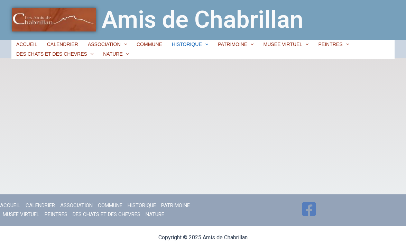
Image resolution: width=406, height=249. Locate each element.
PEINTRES (334, 44)
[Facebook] (309, 209)
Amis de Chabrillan (202, 20)
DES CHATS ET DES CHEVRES (54, 54)
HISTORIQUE (190, 44)
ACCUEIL (26, 44)
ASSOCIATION (107, 44)
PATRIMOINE (235, 44)
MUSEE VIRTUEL (286, 44)
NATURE (116, 54)
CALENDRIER (62, 44)
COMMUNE (149, 44)
